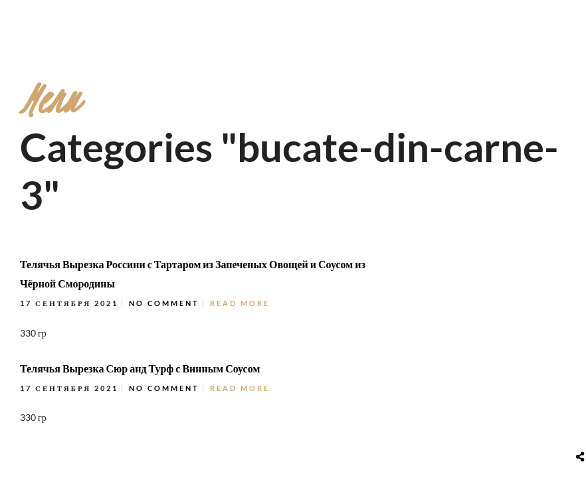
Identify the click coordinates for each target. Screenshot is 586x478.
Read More (240, 303)
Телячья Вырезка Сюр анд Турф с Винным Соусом (140, 368)
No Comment (164, 303)
